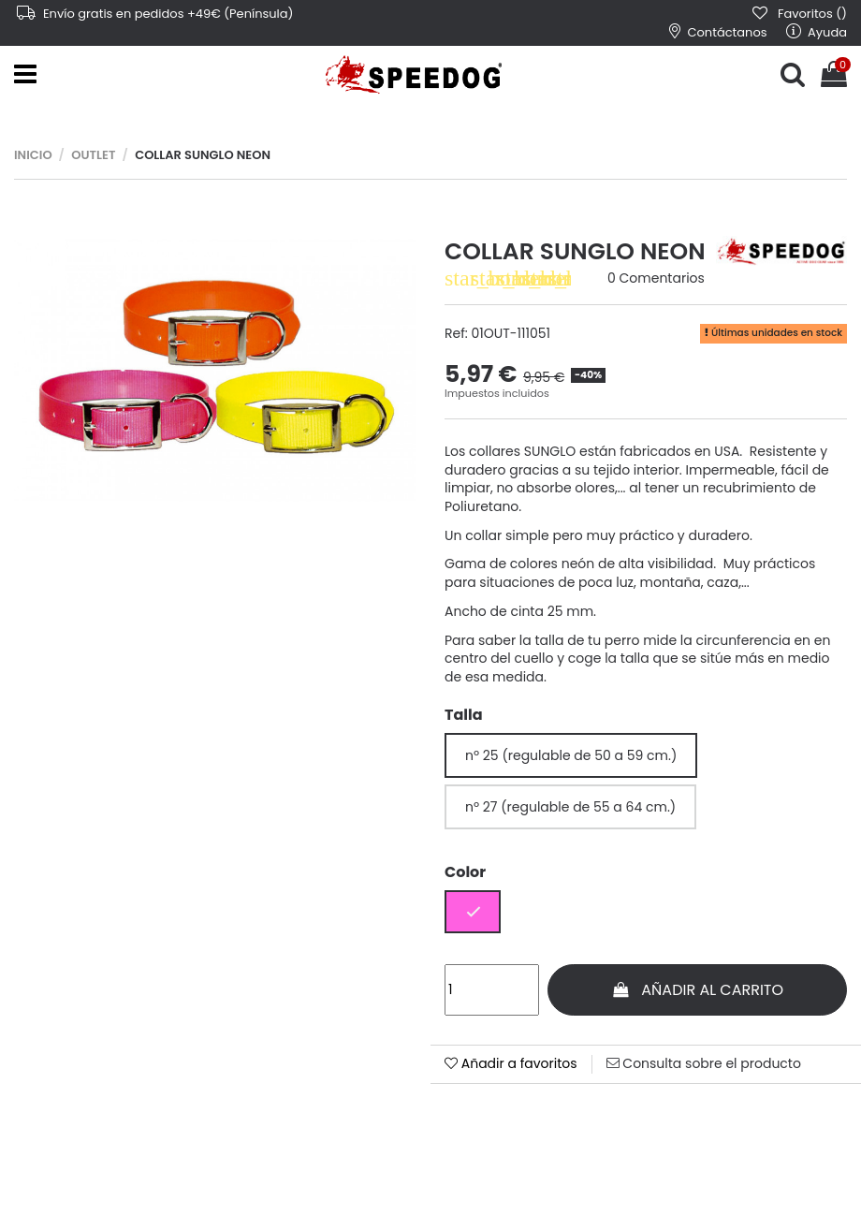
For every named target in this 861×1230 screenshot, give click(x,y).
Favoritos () (799, 13)
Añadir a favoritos (511, 1064)
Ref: (456, 334)
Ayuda (816, 32)
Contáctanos (718, 32)
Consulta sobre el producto (703, 1063)
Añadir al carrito (696, 990)
